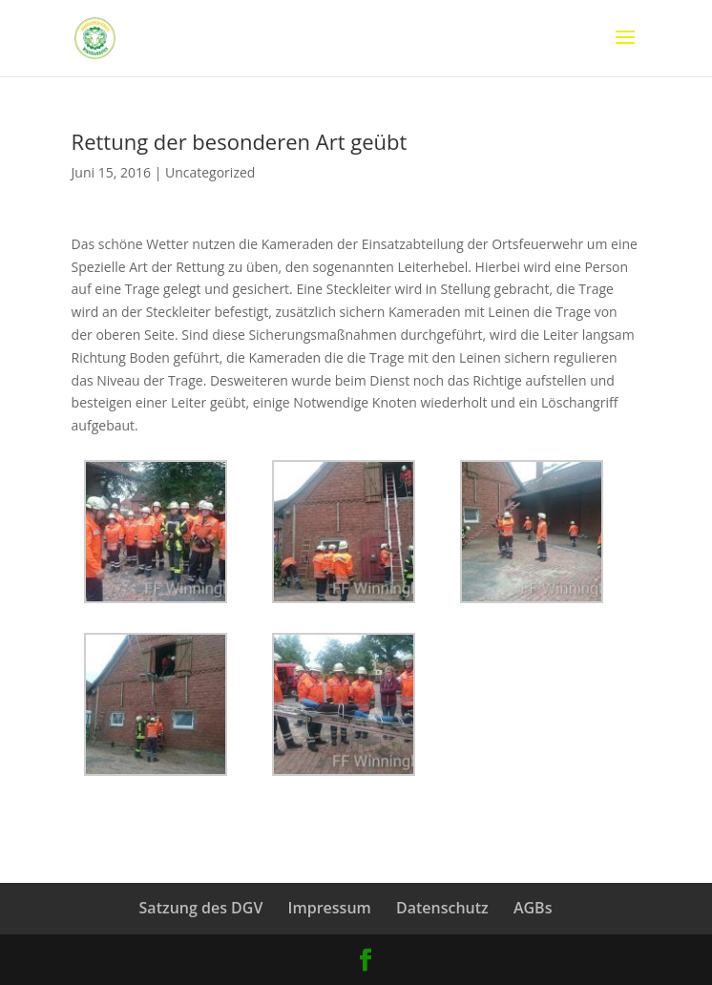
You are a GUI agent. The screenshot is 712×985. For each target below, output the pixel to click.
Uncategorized (210, 172)
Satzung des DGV (201, 907)
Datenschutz (442, 907)
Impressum (329, 907)
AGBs (533, 907)
